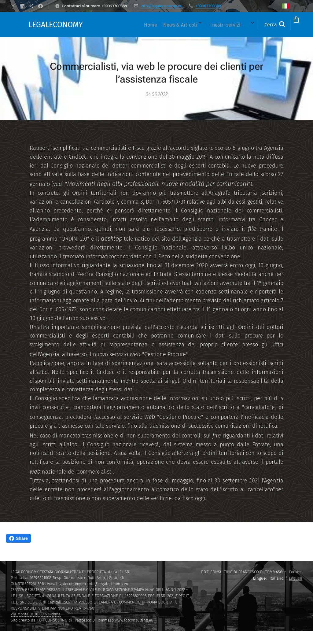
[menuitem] (116, 24)
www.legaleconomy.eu (66, 583)
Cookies (295, 572)
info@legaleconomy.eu (161, 6)
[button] (249, 24)
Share (18, 538)
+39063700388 (208, 6)
